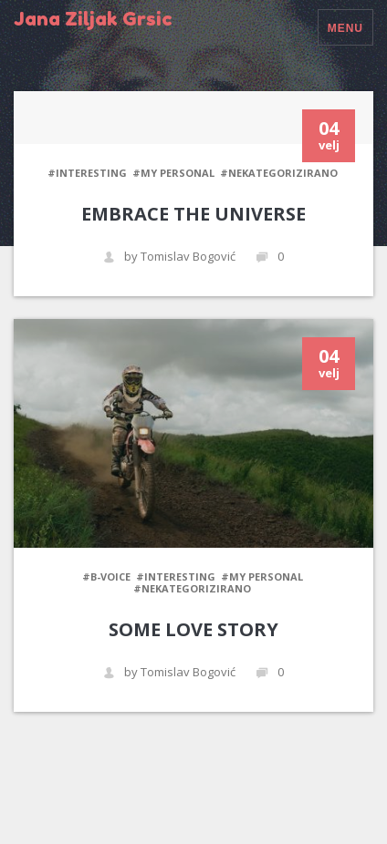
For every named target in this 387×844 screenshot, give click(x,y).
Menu (345, 28)
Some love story (193, 629)
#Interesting (87, 173)
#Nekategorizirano (279, 173)
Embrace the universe (193, 213)
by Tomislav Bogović (169, 256)
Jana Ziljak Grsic (93, 18)
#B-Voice (106, 576)
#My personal (173, 173)
